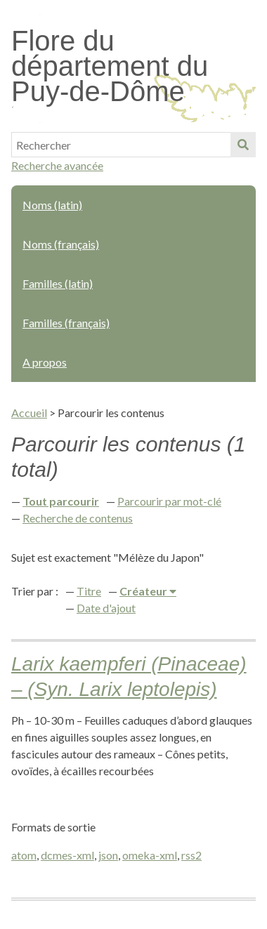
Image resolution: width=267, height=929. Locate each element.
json (108, 855)
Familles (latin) (57, 283)
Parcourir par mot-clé (169, 501)
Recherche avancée (57, 165)
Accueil (29, 412)
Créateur (144, 591)
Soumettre (243, 144)
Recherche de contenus (77, 518)
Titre (89, 591)
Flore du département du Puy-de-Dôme (109, 66)
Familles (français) (66, 322)
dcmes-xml (67, 855)
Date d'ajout (106, 607)
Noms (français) (60, 244)
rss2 (191, 855)
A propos (44, 362)
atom (24, 855)
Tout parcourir (60, 501)
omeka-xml (149, 855)
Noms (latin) (52, 204)
